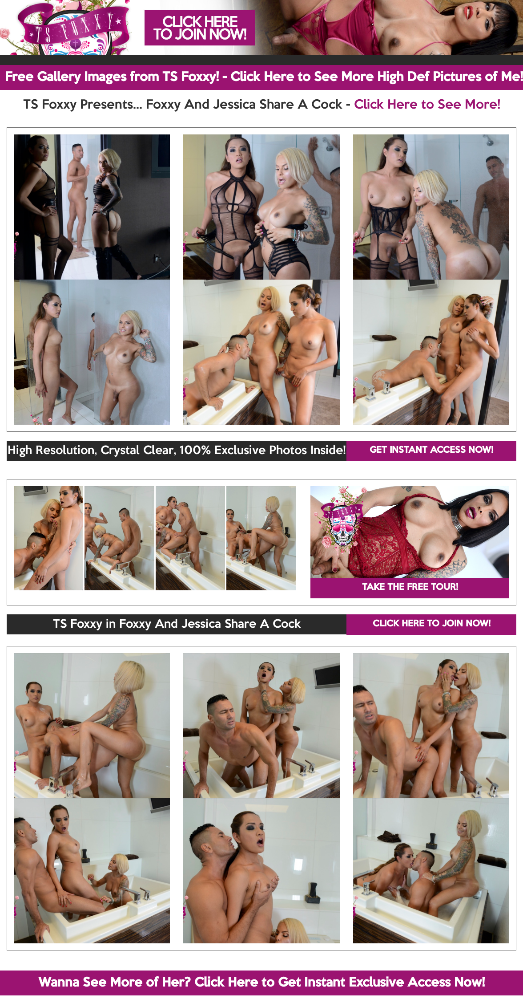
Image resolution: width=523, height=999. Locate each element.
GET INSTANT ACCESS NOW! (431, 451)
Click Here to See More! (427, 105)
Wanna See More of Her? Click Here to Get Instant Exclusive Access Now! (261, 983)
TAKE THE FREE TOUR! (410, 588)
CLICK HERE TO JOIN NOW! (432, 624)
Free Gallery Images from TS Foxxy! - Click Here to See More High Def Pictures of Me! (264, 77)
